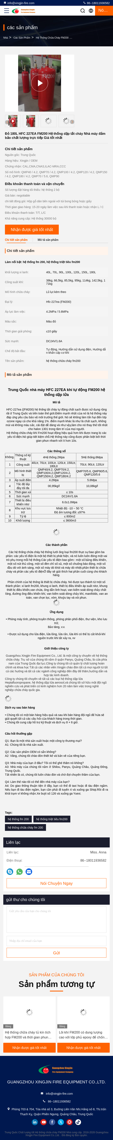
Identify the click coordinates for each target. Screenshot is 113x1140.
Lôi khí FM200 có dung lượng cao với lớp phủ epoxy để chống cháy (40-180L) (82, 1035)
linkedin (35, 1122)
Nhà (5, 37)
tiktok (78, 1122)
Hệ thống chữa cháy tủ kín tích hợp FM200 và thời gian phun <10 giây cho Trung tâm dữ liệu (28, 1035)
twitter (61, 1122)
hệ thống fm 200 (18, 819)
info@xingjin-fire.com (18, 3)
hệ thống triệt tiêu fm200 (52, 819)
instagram (69, 1122)
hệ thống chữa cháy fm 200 (25, 827)
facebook (52, 1122)
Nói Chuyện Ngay (56, 883)
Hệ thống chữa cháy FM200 (52, 37)
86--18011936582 (96, 3)
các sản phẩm (21, 37)
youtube (43, 1122)
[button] (72, 122)
